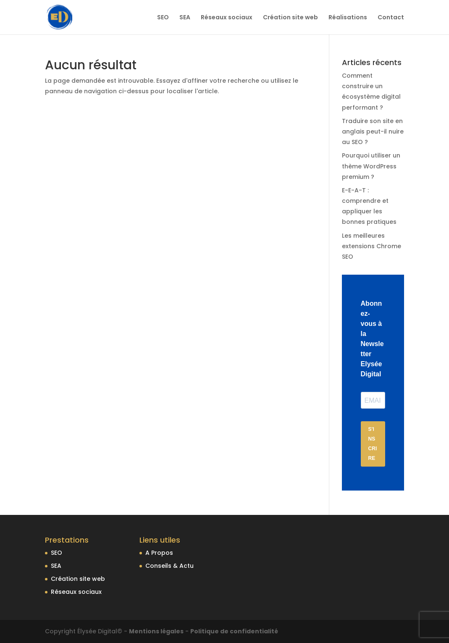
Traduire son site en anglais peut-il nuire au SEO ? (373, 131)
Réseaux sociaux (226, 17)
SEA (184, 17)
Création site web (290, 17)
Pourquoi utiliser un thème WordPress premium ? (371, 166)
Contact (391, 17)
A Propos (159, 553)
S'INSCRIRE (372, 443)
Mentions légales (156, 631)
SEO (163, 17)
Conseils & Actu (169, 566)
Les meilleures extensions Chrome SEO (371, 246)
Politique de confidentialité (234, 631)
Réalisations (347, 17)
